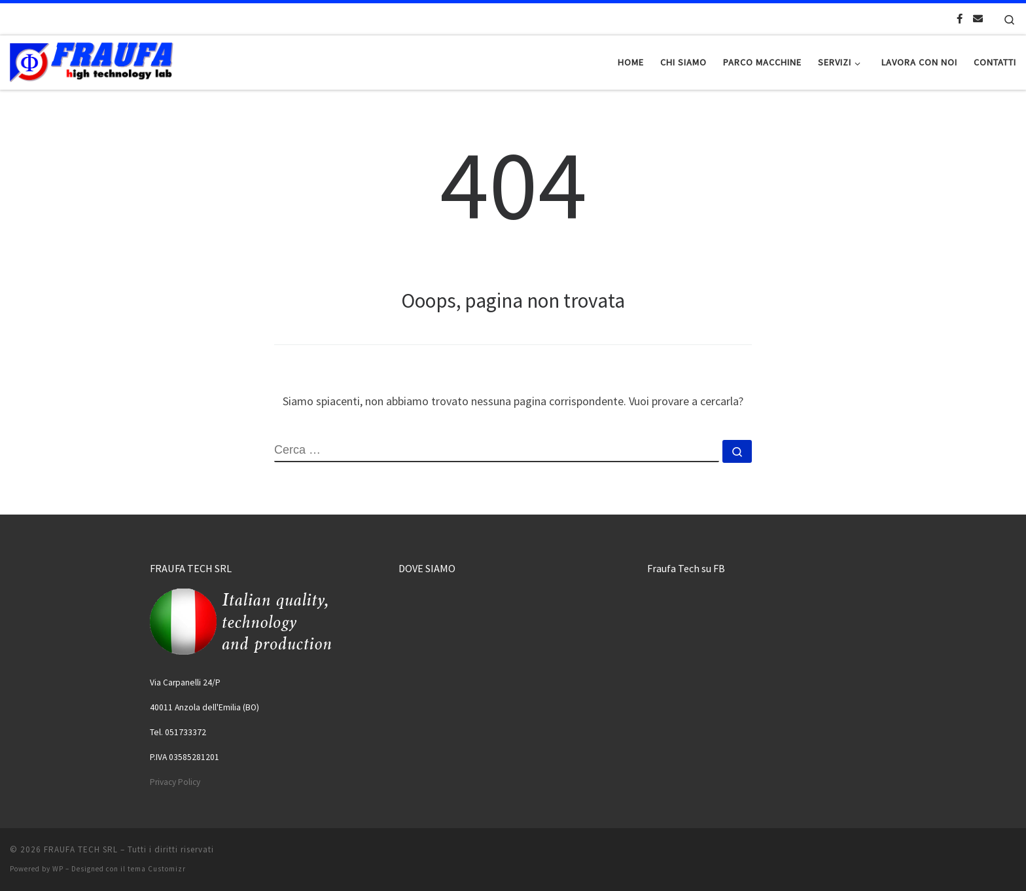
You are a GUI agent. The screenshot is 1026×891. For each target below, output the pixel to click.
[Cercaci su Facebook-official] (960, 18)
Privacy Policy (175, 782)
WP (57, 868)
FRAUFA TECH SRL (81, 849)
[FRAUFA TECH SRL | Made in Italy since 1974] (91, 60)
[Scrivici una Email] (978, 18)
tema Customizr (157, 868)
